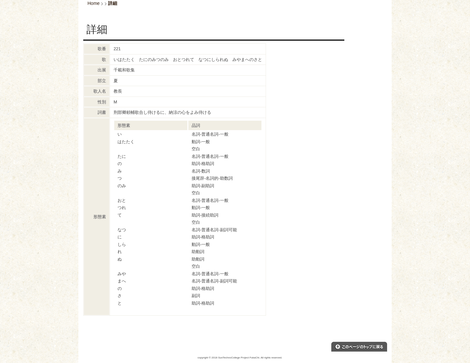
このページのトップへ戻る (359, 347)
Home (93, 3)
